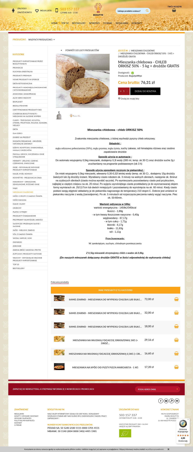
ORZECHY (17, 205)
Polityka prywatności (24, 418)
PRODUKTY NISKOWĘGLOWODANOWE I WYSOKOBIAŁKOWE (30, 85)
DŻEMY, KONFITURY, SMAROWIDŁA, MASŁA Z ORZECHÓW (28, 146)
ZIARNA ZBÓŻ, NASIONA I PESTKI (27, 247)
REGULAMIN (122, 23)
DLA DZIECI (17, 130)
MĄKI (15, 185)
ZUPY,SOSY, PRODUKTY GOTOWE (27, 251)
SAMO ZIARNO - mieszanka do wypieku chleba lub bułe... (105, 296)
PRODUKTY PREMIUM (22, 73)
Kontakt (18, 420)
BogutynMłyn (135, 73)
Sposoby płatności (22, 415)
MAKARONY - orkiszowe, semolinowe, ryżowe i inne (26, 180)
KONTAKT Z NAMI (170, 407)
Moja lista (46, 10)
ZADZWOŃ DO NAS (129, 407)
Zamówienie (21, 407)
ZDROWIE (17, 243)
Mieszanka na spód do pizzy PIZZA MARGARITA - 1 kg (105, 364)
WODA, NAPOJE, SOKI (22, 235)
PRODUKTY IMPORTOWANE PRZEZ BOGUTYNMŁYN (28, 59)
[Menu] (188, 420)
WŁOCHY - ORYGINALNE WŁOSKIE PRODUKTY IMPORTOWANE (27, 256)
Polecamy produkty (60, 279)
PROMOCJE (18, 65)
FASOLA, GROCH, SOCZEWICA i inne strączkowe (28, 152)
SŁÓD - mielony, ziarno (24, 227)
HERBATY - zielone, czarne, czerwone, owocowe (25, 159)
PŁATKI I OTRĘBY (20, 209)
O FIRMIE (107, 23)
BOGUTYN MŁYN (55, 407)
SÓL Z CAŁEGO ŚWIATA (22, 231)
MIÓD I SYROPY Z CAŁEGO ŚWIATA (27, 193)
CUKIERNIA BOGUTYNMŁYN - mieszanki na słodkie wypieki (27, 112)
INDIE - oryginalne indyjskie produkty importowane (26, 165)
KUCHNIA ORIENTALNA (23, 69)
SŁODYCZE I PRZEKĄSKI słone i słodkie (26, 222)
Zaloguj (22, 8)
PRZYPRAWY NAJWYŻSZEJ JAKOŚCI (28, 217)
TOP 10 (64, 23)
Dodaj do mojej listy (128, 95)
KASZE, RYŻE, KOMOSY (22, 171)
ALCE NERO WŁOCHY (22, 95)
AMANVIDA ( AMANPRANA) (24, 91)
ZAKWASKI (17, 239)
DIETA (15, 126)
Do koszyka (176, 296)
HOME (54, 23)
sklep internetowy (170, 445)
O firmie (17, 422)
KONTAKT (137, 23)
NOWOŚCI (94, 23)
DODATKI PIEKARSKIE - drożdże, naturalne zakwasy (27, 139)
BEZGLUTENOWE (20, 103)
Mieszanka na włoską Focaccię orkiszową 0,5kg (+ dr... (105, 350)
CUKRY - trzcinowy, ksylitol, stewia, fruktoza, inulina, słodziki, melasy (30, 120)
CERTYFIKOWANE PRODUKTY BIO (27, 107)
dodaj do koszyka (145, 88)
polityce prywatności (155, 449)
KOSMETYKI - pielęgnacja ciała (27, 175)
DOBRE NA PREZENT (21, 134)
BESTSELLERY (78, 23)
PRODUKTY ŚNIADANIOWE (24, 213)
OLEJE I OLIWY (19, 201)
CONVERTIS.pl (152, 445)
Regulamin (19, 411)
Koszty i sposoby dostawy (26, 413)
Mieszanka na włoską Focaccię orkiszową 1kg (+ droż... (105, 339)
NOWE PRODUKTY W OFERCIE (26, 77)
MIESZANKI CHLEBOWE (23, 189)
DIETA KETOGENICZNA (22, 81)
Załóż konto (24, 12)
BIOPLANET (18, 99)
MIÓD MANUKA (19, 197)
